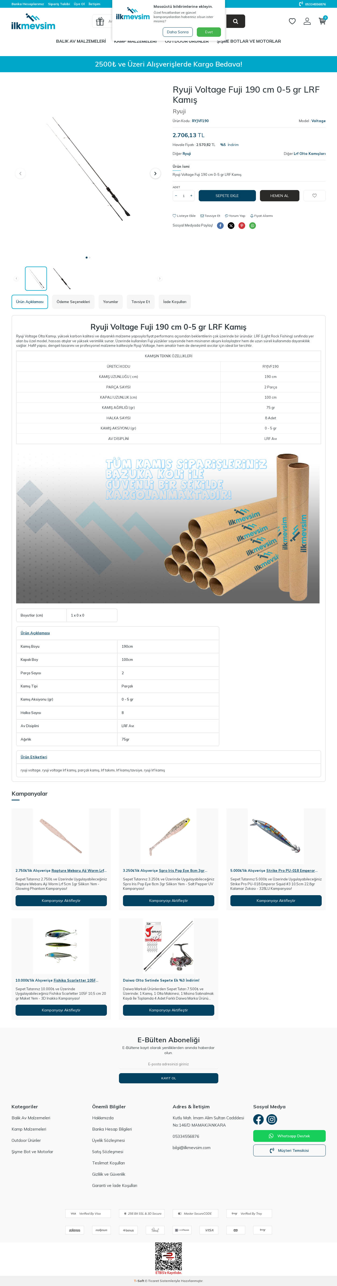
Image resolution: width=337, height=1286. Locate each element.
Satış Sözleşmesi (107, 1151)
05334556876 (312, 4)
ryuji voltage (31, 770)
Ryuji (179, 111)
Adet (176, 187)
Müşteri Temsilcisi (289, 1150)
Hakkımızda (103, 1117)
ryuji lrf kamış (154, 770)
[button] (87, 257)
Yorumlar (110, 301)
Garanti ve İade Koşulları (114, 1185)
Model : (312, 121)
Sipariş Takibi (59, 4)
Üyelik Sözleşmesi (108, 1140)
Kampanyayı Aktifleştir (61, 900)
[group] (88, 168)
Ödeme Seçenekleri (73, 301)
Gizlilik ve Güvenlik (108, 1174)
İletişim (94, 4)
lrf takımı (108, 770)
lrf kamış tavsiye (129, 770)
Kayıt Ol (168, 1078)
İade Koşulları (174, 301)
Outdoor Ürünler (187, 41)
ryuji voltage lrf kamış (59, 770)
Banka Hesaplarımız (28, 4)
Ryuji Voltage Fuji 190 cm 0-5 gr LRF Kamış (207, 174)
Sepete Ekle (227, 195)
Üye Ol (79, 4)
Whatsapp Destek (289, 1136)
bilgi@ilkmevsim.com (192, 1147)
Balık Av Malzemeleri (81, 41)
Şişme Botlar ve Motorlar (249, 41)
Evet (209, 32)
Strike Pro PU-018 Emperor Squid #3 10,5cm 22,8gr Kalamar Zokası (272, 872)
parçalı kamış (88, 770)
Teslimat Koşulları (108, 1162)
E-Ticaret (152, 1281)
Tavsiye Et (210, 216)
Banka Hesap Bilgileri (112, 1129)
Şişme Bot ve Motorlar (32, 1151)
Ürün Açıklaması (30, 301)
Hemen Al (279, 195)
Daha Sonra (178, 32)
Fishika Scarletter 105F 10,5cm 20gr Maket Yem (56, 982)
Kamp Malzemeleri (135, 41)
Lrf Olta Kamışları (310, 153)
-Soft (139, 1281)
